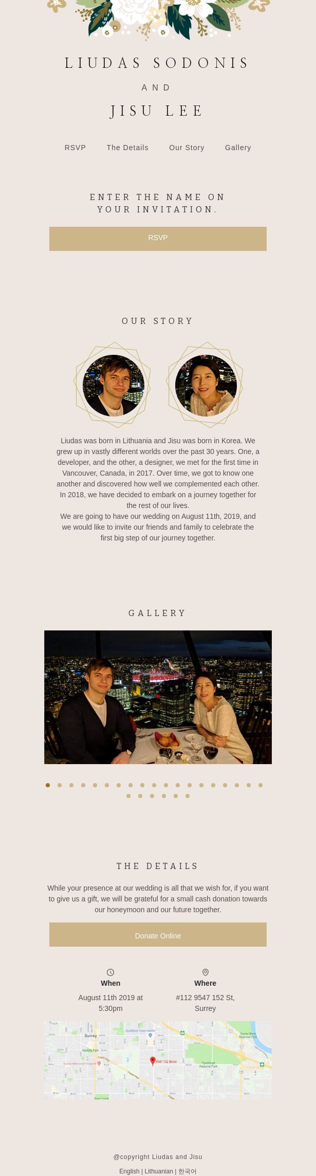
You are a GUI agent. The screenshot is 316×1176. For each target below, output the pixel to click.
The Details (128, 147)
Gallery (238, 147)
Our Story (187, 147)
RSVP (75, 147)
